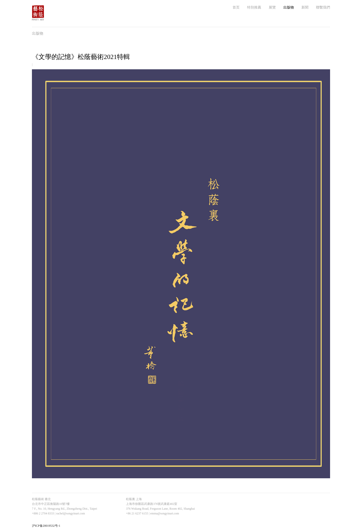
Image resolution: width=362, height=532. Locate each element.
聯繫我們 (323, 7)
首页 (236, 7)
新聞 (304, 7)
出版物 (288, 7)
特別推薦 (254, 7)
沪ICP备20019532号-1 (46, 525)
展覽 (272, 7)
